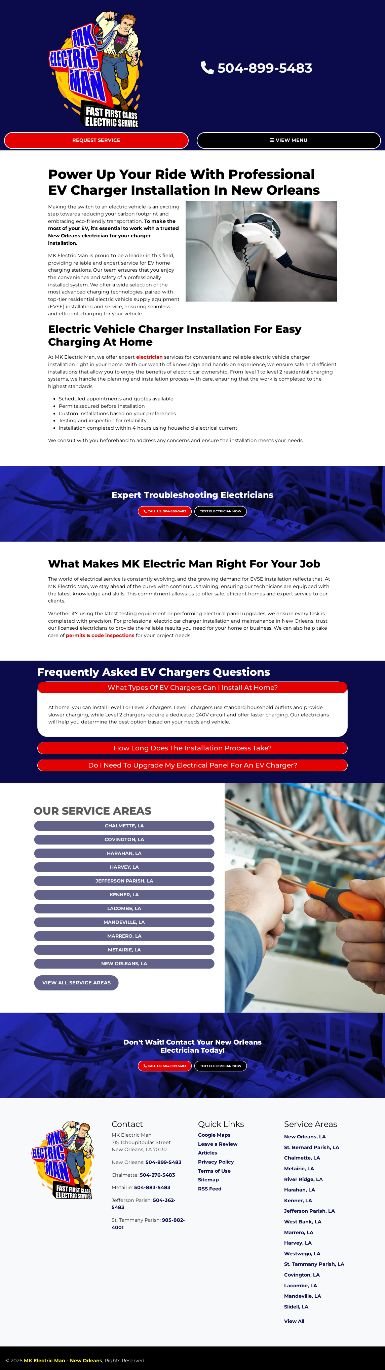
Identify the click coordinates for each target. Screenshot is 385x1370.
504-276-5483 (157, 1175)
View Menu (288, 140)
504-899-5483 (256, 68)
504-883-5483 (152, 1187)
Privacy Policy (216, 1162)
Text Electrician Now (201, 506)
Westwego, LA (302, 1254)
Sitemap (208, 1180)
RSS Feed (210, 1189)
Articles (207, 1153)
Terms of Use (214, 1171)
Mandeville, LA (139, 922)
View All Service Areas (91, 983)
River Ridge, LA (303, 1179)
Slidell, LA (296, 1307)
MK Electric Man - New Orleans (63, 1361)
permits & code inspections (100, 635)
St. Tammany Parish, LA (314, 1264)
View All (294, 1321)
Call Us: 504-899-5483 (183, 506)
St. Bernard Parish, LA (311, 1147)
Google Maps (214, 1135)
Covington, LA (139, 839)
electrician (149, 357)
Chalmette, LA (139, 826)
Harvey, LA (139, 867)
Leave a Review (217, 1144)
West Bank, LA (302, 1222)
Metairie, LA (139, 950)
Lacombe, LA (139, 908)
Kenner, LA (139, 895)
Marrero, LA (139, 936)
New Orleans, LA (139, 964)
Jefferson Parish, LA (139, 881)
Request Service (96, 140)
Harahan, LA (139, 853)
